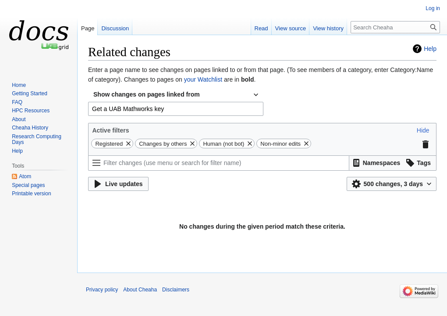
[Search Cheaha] (395, 27)
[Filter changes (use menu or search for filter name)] (218, 163)
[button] (423, 130)
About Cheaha (140, 290)
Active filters (110, 130)
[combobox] (175, 95)
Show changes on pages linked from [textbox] (146, 94)
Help (430, 48)
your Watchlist (203, 79)
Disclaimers (175, 290)
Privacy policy (102, 290)
